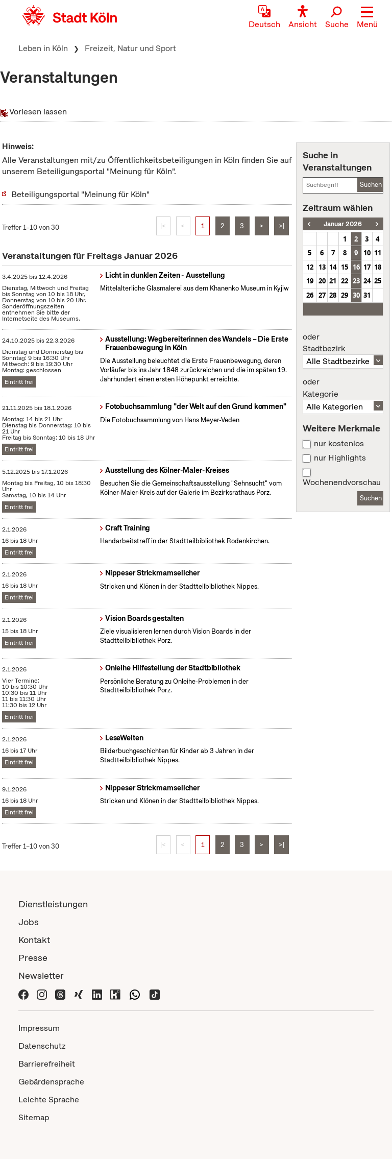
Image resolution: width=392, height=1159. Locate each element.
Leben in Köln (43, 48)
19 (309, 280)
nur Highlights (340, 458)
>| (281, 226)
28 (332, 295)
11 (377, 252)
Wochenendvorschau (342, 482)
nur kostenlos (339, 444)
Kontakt (34, 940)
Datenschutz (42, 1046)
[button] (367, 18)
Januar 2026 (343, 224)
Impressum (39, 1028)
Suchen (371, 184)
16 (356, 267)
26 (309, 295)
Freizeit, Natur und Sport (130, 48)
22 (344, 280)
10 (367, 252)
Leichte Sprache (48, 1099)
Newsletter (41, 975)
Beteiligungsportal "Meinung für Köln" (80, 194)
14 (332, 267)
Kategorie (343, 388)
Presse (32, 957)
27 (322, 295)
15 (344, 267)
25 (377, 280)
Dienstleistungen (53, 904)
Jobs (28, 922)
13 (322, 267)
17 (367, 267)
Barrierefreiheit (46, 1063)
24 (367, 280)
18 (377, 267)
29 (344, 295)
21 (332, 280)
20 (322, 280)
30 (356, 295)
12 (309, 267)
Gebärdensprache (51, 1081)
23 (356, 280)
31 (367, 295)
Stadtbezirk (343, 343)
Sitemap (33, 1117)
